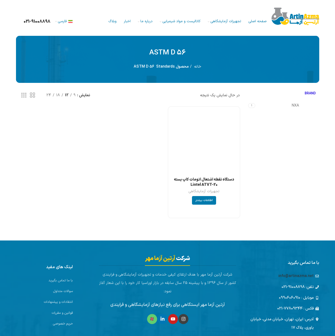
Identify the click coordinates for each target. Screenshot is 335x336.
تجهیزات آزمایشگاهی (203, 191)
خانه (197, 66)
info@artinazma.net (296, 276)
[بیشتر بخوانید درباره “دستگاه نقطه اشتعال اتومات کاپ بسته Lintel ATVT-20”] (204, 200)
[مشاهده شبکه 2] (32, 95)
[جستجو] (16, 21)
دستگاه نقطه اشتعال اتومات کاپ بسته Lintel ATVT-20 (204, 182)
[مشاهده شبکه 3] (24, 95)
